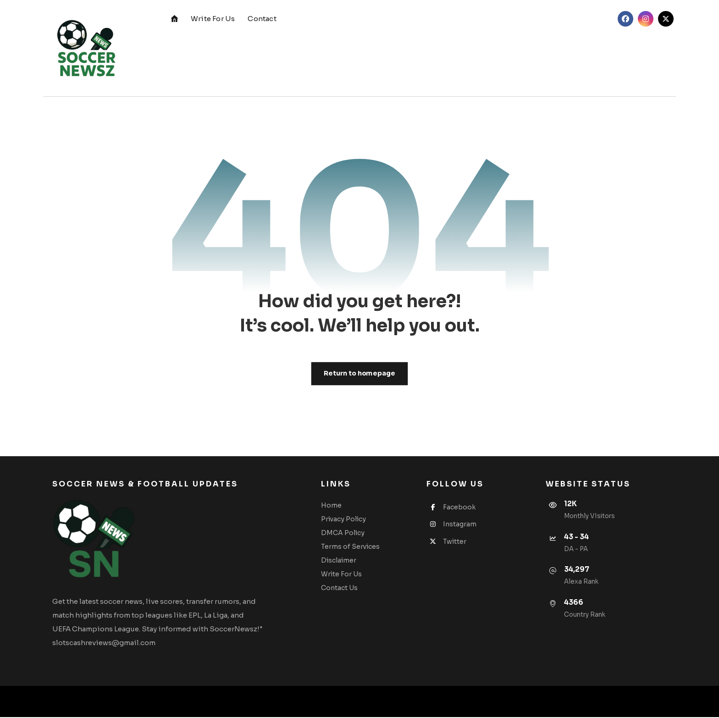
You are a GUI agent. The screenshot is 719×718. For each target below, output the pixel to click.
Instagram (452, 524)
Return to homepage (359, 373)
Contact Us (340, 588)
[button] (625, 19)
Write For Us (342, 574)
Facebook (451, 507)
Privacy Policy (344, 519)
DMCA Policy (344, 533)
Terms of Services (351, 547)
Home (332, 506)
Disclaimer (340, 561)
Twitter (447, 542)
